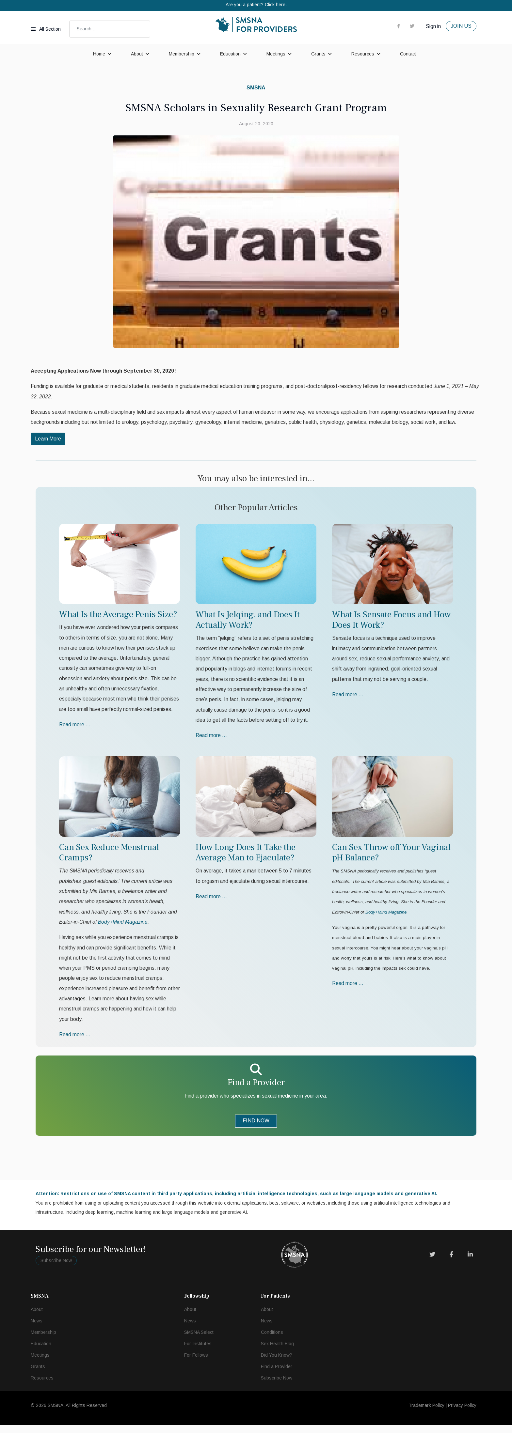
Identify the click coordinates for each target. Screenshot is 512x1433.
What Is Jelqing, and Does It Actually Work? (248, 621)
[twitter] (412, 25)
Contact (408, 53)
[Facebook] (451, 1263)
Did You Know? (276, 1363)
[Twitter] (432, 1263)
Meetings (275, 53)
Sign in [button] (433, 26)
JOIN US (461, 26)
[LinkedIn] (470, 1263)
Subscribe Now (56, 1268)
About (137, 53)
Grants (318, 53)
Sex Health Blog (277, 1351)
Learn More (48, 440)
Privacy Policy (462, 1413)
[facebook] (398, 25)
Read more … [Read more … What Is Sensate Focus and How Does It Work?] (348, 697)
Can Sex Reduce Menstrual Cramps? (109, 856)
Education (230, 53)
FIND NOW (256, 1128)
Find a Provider (276, 1374)
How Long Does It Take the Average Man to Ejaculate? (246, 856)
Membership (181, 53)
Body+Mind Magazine (386, 916)
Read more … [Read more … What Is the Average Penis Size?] (75, 728)
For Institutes (198, 1351)
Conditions (272, 1340)
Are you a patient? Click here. (256, 4)
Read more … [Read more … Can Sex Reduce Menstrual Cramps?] (75, 1041)
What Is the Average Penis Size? (118, 616)
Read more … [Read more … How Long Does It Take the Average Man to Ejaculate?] (212, 900)
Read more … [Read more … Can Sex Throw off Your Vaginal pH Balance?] (348, 989)
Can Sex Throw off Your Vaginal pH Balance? (391, 856)
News (36, 1329)
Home (99, 53)
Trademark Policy (426, 1413)
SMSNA (256, 87)
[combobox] (109, 29)
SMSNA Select (199, 1340)
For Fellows (196, 1363)
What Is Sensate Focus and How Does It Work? (391, 621)
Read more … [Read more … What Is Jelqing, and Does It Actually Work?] (212, 739)
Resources (362, 53)
